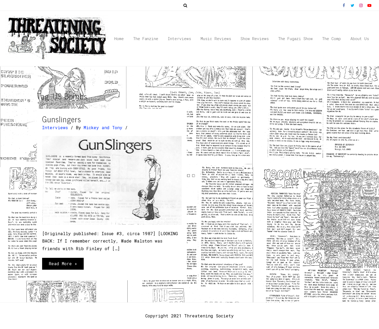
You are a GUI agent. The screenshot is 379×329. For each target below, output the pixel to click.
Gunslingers (61, 118)
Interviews (55, 127)
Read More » (62, 263)
